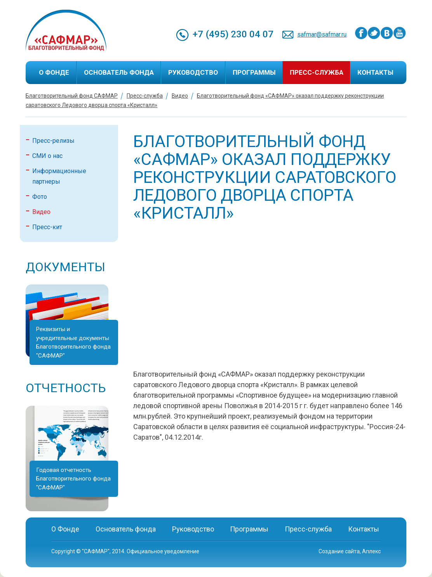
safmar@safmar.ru (322, 34)
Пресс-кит (47, 227)
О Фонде (54, 72)
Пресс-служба (316, 72)
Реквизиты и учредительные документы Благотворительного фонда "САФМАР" (73, 342)
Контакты (375, 72)
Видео (180, 96)
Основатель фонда (119, 72)
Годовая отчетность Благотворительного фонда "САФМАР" (73, 479)
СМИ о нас (47, 156)
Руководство (193, 72)
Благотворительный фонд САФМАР (72, 96)
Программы (254, 72)
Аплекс (371, 551)
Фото (39, 196)
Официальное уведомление (163, 551)
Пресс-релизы (53, 140)
